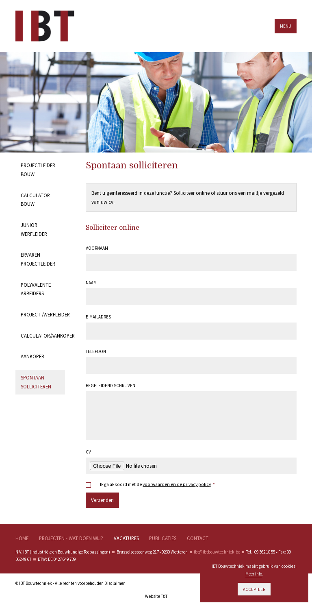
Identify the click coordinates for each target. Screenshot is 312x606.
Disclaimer (114, 583)
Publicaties (162, 538)
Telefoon (96, 351)
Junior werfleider (34, 229)
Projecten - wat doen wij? (71, 538)
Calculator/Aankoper (43, 335)
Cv (88, 452)
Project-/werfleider (43, 314)
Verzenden (102, 500)
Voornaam (97, 248)
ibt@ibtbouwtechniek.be (217, 552)
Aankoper (32, 356)
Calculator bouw (35, 199)
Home (21, 538)
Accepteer (254, 589)
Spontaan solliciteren (36, 382)
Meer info (253, 574)
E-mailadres (98, 317)
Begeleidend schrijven (110, 385)
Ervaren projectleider (38, 259)
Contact (197, 538)
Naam (91, 283)
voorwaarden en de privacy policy (177, 484)
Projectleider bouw (38, 169)
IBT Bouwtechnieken (50, 26)
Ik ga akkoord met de (157, 484)
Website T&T (156, 596)
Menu (285, 26)
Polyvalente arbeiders (36, 289)
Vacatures (126, 538)
